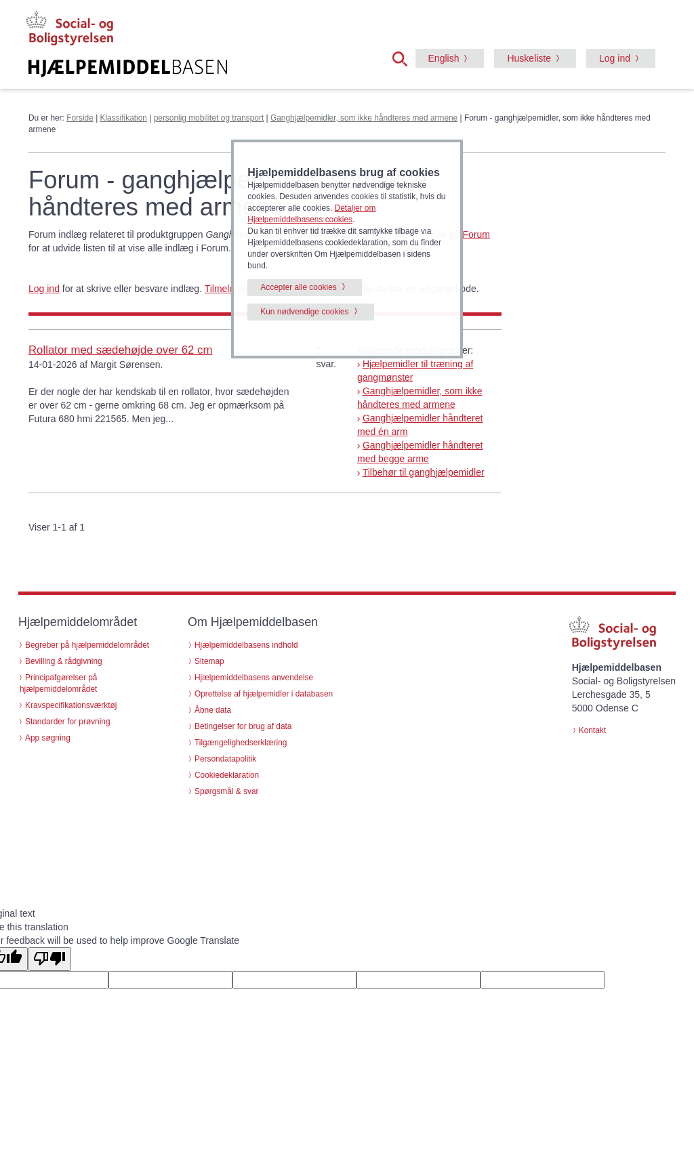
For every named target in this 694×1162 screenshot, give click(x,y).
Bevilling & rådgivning (63, 661)
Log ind (614, 58)
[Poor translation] (49, 959)
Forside (80, 118)
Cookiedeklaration (227, 775)
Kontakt (592, 730)
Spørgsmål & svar (227, 791)
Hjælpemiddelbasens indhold (246, 645)
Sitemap (209, 661)
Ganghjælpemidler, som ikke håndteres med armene (363, 118)
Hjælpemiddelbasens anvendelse (254, 677)
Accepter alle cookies (298, 287)
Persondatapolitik (225, 759)
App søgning (47, 738)
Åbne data (213, 710)
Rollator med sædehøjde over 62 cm (120, 350)
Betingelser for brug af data (243, 726)
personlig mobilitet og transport (209, 118)
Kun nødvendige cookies (304, 311)
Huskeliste (529, 58)
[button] (403, 57)
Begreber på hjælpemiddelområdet (87, 645)
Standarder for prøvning (67, 721)
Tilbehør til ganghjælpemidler (424, 472)
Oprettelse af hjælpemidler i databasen (264, 694)
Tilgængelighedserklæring (241, 742)
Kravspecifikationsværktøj (71, 705)
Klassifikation (123, 118)
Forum (475, 234)
